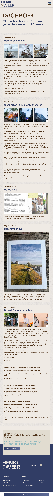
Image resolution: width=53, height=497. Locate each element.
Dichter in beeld (28, 485)
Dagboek (26, 480)
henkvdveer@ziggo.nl (9, 485)
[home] (7, 4)
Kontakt (40, 483)
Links (23, 477)
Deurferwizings (42, 480)
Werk (24, 483)
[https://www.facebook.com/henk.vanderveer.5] (41, 465)
